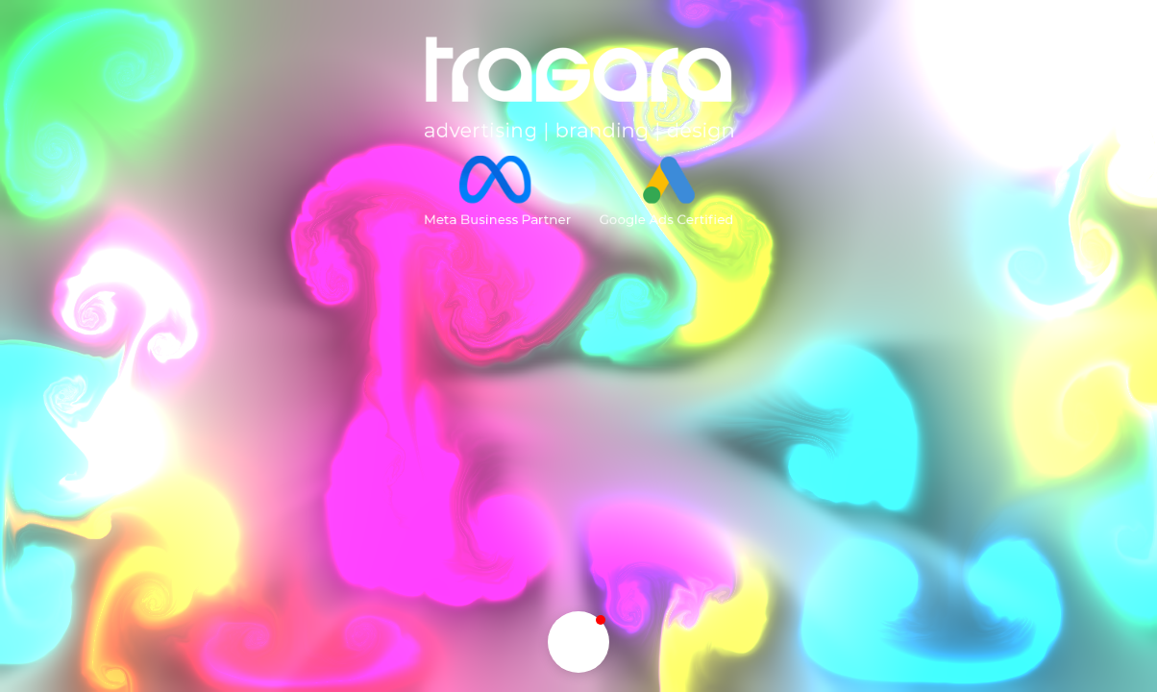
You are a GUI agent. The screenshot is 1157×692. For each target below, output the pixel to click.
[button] (578, 642)
